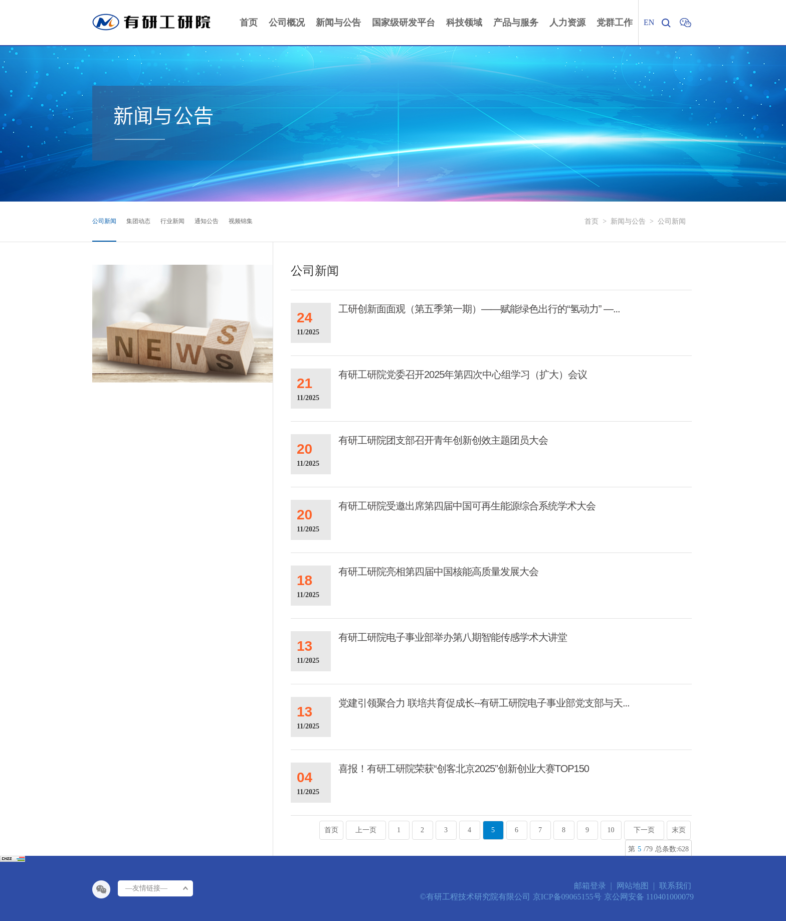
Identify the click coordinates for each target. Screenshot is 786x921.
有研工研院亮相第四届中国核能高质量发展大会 (438, 571)
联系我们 (675, 885)
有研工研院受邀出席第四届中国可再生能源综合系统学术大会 (467, 505)
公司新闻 (672, 221)
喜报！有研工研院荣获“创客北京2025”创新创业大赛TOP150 (463, 768)
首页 (591, 221)
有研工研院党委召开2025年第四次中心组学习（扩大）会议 (462, 374)
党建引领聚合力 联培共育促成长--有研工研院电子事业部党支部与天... (484, 702)
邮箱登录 (590, 885)
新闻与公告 (628, 221)
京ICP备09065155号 (567, 896)
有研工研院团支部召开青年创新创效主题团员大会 (443, 440)
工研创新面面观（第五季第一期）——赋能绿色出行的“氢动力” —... (479, 308)
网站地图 (633, 885)
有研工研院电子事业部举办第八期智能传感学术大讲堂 (452, 637)
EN (649, 22)
